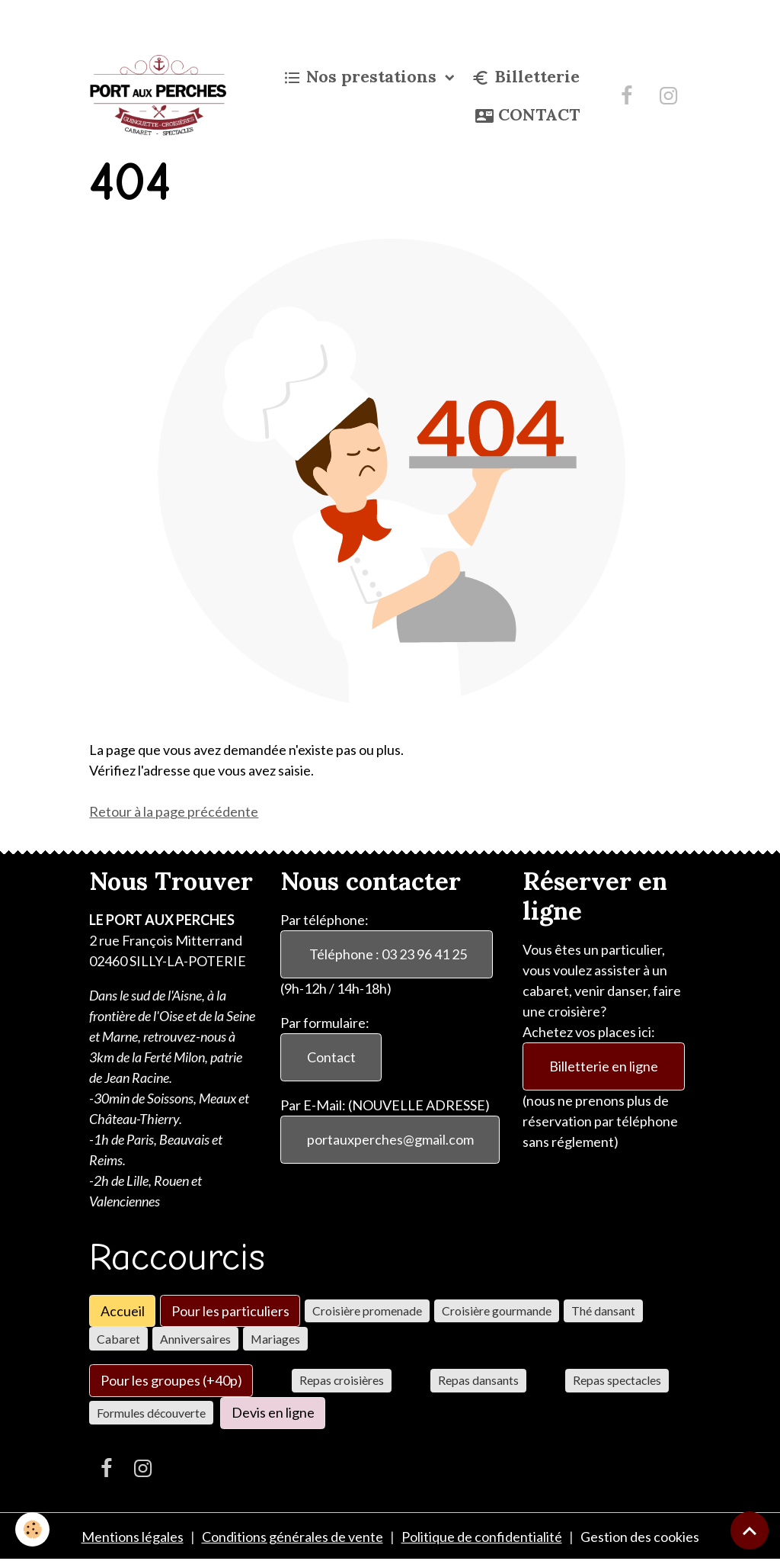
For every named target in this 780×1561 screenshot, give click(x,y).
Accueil (123, 1310)
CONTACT (527, 115)
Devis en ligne (273, 1412)
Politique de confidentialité (481, 1536)
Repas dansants (478, 1380)
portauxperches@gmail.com (390, 1139)
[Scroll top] (749, 1530)
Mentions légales (133, 1536)
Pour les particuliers (230, 1310)
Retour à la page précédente (173, 811)
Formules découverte (151, 1412)
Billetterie (526, 77)
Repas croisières (341, 1380)
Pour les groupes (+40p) (171, 1380)
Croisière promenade (367, 1310)
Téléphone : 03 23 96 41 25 (387, 954)
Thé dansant (603, 1310)
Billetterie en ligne (603, 1066)
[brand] (157, 95)
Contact (331, 1057)
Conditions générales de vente (292, 1536)
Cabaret (118, 1338)
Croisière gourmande (496, 1310)
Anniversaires (195, 1338)
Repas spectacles (617, 1380)
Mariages (275, 1338)
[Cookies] (32, 1529)
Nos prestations (362, 77)
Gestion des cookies (639, 1536)
